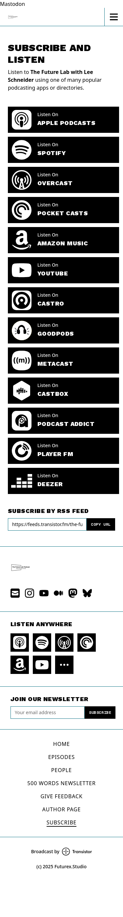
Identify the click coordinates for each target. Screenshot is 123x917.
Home (61, 744)
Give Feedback (61, 796)
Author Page (61, 809)
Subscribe (100, 712)
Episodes (61, 757)
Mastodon (12, 4)
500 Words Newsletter (61, 783)
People (61, 770)
